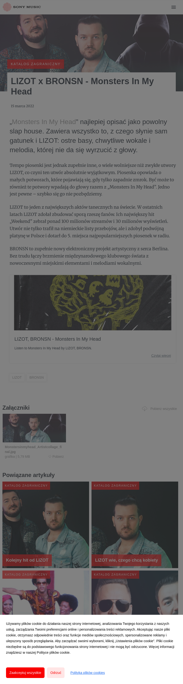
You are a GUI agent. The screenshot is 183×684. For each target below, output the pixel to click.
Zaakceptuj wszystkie (25, 673)
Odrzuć (55, 673)
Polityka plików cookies (87, 673)
